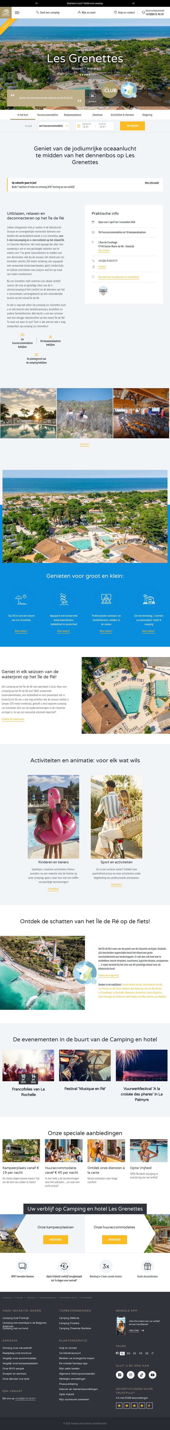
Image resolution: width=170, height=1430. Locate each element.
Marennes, (130, 992)
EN (128, 1353)
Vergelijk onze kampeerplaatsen (20, 1363)
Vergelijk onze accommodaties (19, 1358)
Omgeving (147, 114)
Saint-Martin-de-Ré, (152, 984)
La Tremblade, (105, 992)
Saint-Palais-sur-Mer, (136, 996)
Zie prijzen (132, 125)
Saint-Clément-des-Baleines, (130, 988)
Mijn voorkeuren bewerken (74, 1399)
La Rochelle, (119, 992)
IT (153, 1353)
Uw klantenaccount (70, 1353)
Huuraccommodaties (47, 114)
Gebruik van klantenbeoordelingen (78, 1389)
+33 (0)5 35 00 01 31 (107, 260)
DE (147, 1353)
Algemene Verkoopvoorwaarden (77, 1373)
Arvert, (158, 988)
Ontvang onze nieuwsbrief (17, 1348)
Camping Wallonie (69, 1318)
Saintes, (151, 996)
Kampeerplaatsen (72, 114)
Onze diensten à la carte (15, 1379)
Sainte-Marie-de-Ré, (132, 984)
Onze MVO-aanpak (13, 1368)
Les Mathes (160, 996)
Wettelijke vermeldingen (72, 1379)
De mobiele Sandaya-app (73, 1363)
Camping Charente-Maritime (75, 1328)
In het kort (23, 114)
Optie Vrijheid (66, 1394)
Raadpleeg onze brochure (16, 1353)
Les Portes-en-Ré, (107, 988)
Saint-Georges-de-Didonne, (111, 996)
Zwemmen (97, 114)
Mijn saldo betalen (69, 1368)
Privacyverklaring (68, 1384)
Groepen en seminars (14, 1373)
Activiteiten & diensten (122, 114)
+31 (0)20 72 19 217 (25, 1398)
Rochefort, (141, 992)
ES (134, 1353)
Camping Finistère (69, 1323)
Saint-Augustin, (154, 992)
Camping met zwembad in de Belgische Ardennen (24, 1324)
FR (140, 1353)
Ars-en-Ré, (150, 988)
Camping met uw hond (15, 1328)
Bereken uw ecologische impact (76, 1358)
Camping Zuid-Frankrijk (15, 1318)
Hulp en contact (68, 1348)
